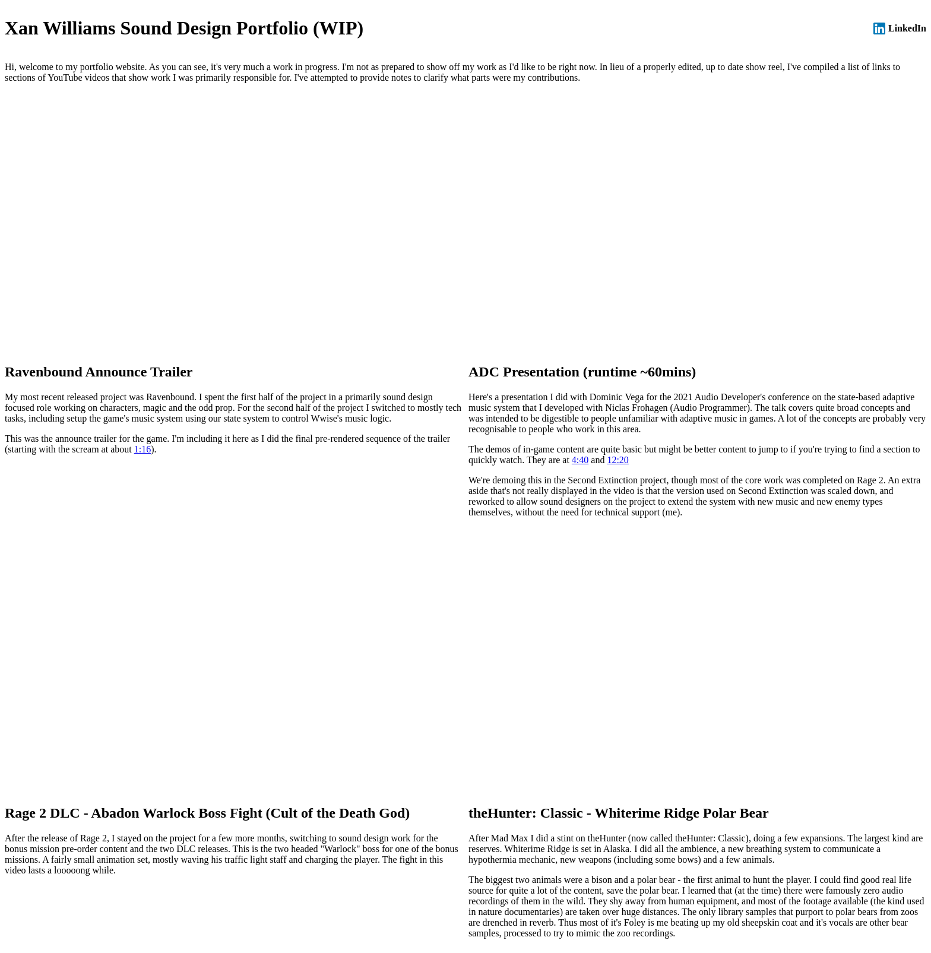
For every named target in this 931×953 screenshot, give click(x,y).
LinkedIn (899, 28)
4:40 (580, 460)
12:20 (617, 460)
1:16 (142, 449)
